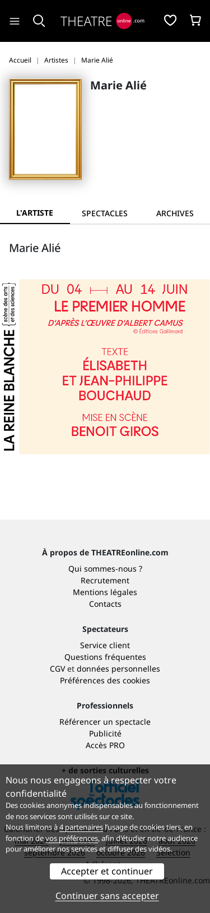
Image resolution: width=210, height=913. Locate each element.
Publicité (105, 733)
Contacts (105, 603)
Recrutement (105, 580)
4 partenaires (81, 827)
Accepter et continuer (107, 871)
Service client (105, 645)
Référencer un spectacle (105, 721)
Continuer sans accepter (107, 896)
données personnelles (118, 668)
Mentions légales (105, 592)
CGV (57, 668)
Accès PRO (105, 745)
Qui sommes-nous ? (105, 568)
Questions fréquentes (105, 657)
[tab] (105, 213)
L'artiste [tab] (34, 212)
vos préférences (71, 838)
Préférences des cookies (105, 680)
